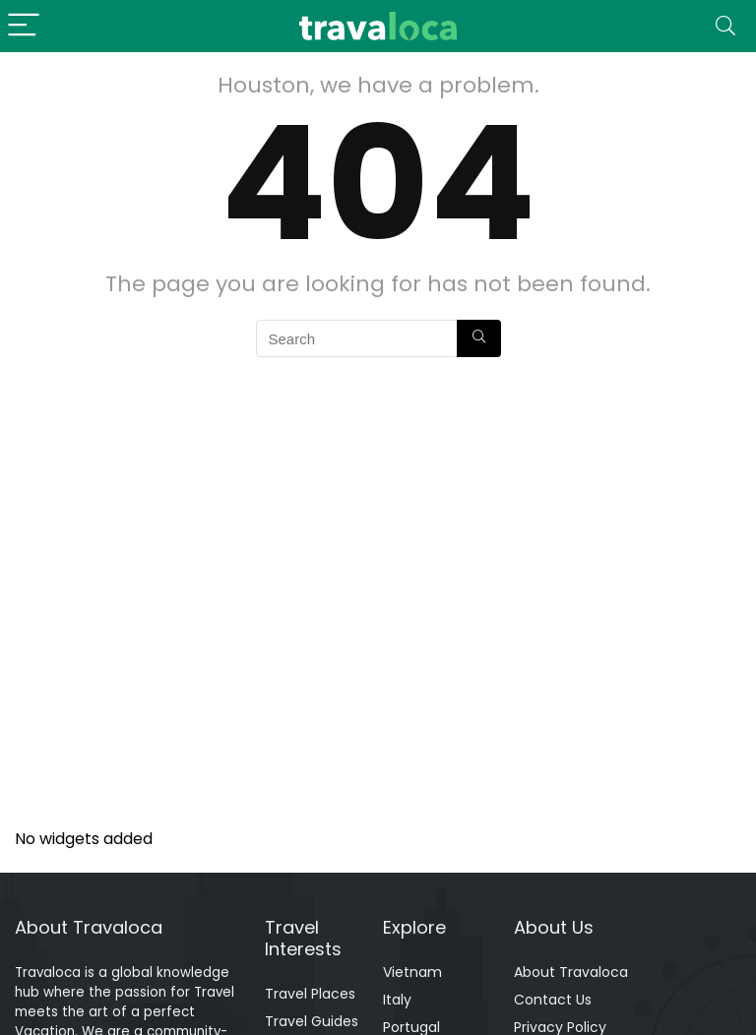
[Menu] (23, 26)
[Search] (725, 26)
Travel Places (310, 994)
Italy (397, 999)
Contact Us (553, 999)
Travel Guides (311, 1021)
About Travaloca (571, 972)
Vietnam (412, 972)
